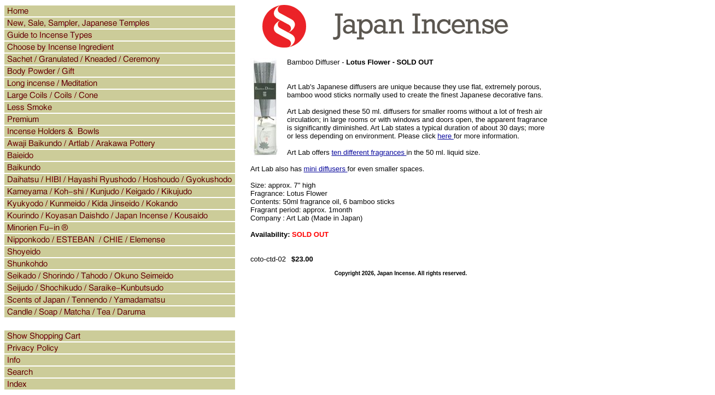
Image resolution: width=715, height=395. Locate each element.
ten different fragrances (368, 152)
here (445, 136)
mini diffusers (326, 169)
